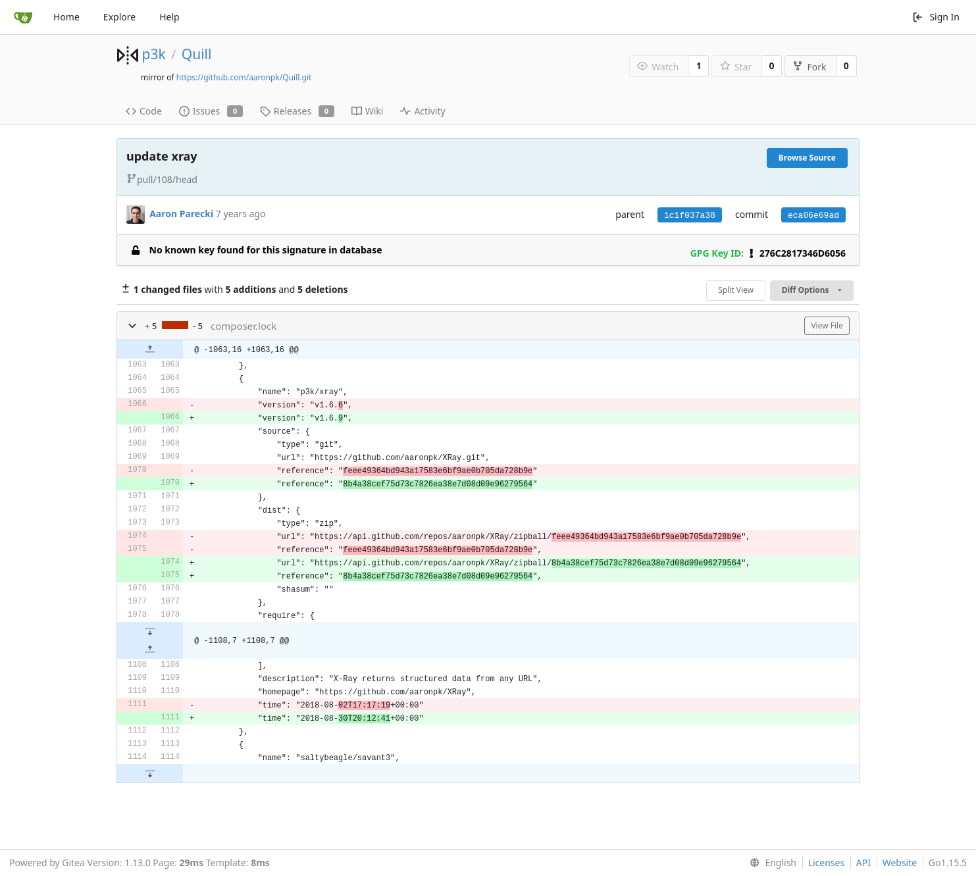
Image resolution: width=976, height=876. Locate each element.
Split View (736, 290)
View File (827, 325)
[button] (132, 325)
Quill (197, 54)
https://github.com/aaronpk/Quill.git (244, 77)
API (863, 862)
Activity (422, 111)
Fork (809, 67)
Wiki (367, 111)
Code (144, 111)
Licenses (826, 862)
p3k (153, 54)
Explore (119, 17)
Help (169, 17)
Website (900, 862)
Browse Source (807, 157)
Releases (297, 111)
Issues (211, 111)
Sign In (936, 17)
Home (66, 17)
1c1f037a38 (689, 215)
